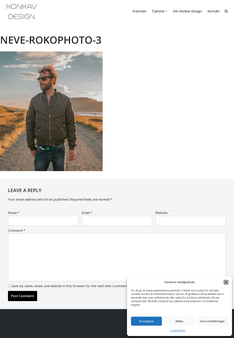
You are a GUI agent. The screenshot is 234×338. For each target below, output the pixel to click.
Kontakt (213, 11)
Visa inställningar (212, 321)
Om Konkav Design (187, 11)
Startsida (139, 11)
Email (87, 213)
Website (161, 213)
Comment (16, 230)
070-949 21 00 (16, 323)
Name (14, 213)
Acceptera (146, 321)
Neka (179, 321)
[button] (226, 282)
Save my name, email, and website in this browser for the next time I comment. (69, 286)
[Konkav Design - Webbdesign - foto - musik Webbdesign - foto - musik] (21, 11)
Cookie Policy (177, 330)
